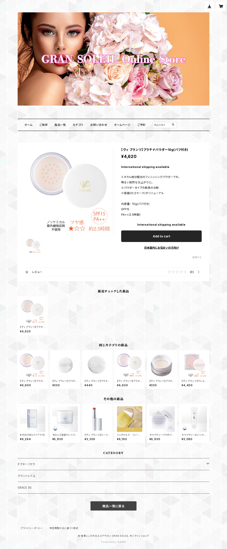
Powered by (113, 542)
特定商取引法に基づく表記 (63, 528)
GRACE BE (25, 487)
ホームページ (122, 124)
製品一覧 (60, 124)
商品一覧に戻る (113, 506)
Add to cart (161, 236)
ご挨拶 (43, 124)
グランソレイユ (26, 475)
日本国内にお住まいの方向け (161, 247)
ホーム (29, 124)
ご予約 (141, 124)
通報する (197, 257)
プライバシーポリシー (32, 528)
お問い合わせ (98, 124)
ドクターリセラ (26, 464)
